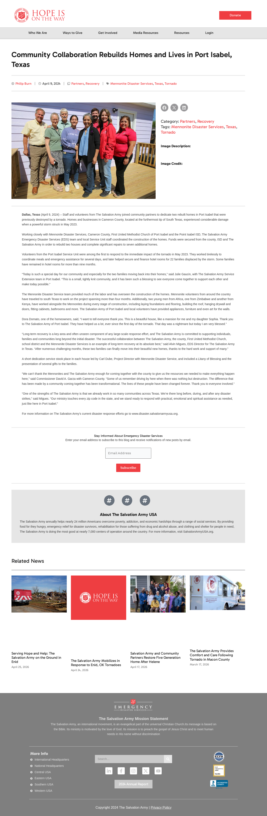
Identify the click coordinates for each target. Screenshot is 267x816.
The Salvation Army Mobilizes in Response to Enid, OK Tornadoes (96, 663)
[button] (165, 107)
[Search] (168, 759)
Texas (159, 84)
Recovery (92, 84)
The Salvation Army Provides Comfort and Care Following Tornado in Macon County (212, 655)
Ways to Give (72, 33)
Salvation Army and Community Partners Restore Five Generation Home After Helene (155, 657)
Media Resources (145, 33)
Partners (77, 84)
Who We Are (37, 33)
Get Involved (107, 33)
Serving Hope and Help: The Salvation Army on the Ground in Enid (36, 657)
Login (209, 33)
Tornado (171, 84)
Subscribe (128, 468)
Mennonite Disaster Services (131, 84)
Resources (181, 33)
